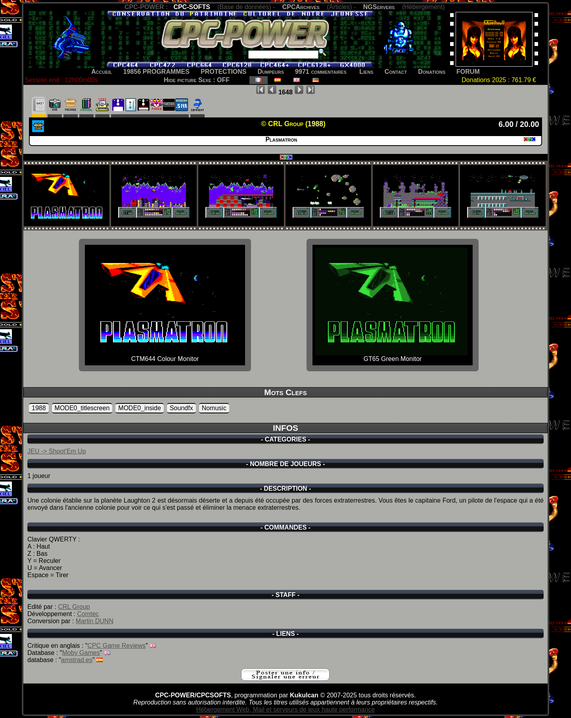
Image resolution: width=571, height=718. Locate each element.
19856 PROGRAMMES (156, 71)
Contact (396, 71)
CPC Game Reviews (117, 645)
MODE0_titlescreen (82, 408)
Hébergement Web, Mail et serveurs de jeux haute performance (285, 709)
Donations (431, 71)
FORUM (468, 71)
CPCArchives (301, 7)
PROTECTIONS (224, 71)
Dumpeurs (271, 71)
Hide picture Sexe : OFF (197, 80)
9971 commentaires (321, 71)
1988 (39, 408)
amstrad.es (76, 660)
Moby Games (81, 652)
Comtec (88, 613)
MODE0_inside (139, 408)
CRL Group (74, 606)
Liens (366, 71)
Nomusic (214, 408)
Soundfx (181, 408)
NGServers (379, 7)
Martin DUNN (94, 621)
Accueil (101, 71)
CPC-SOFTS (191, 7)
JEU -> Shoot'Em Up (56, 451)
